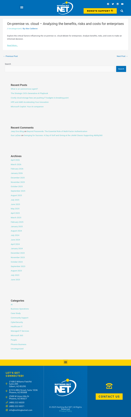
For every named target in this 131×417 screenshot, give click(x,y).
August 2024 (16, 231)
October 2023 (17, 262)
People (14, 340)
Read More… (12, 45)
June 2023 (15, 279)
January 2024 (17, 248)
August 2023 (16, 270)
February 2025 (17, 222)
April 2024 (15, 244)
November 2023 (18, 257)
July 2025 (15, 200)
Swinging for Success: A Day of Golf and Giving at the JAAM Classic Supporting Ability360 (63, 135)
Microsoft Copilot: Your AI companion (27, 106)
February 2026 (17, 169)
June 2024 (15, 240)
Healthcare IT (16, 326)
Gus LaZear (16, 135)
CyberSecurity (17, 322)
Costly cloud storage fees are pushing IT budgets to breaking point (40, 98)
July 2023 (15, 275)
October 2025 (17, 186)
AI (12, 304)
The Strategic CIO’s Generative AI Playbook (29, 93)
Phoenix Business (18, 344)
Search (8, 64)
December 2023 (18, 253)
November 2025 (18, 182)
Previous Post (10, 56)
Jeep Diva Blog (17, 131)
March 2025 (16, 217)
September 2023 (18, 266)
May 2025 (15, 208)
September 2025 (18, 191)
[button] (21, 7)
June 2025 (15, 204)
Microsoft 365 (17, 335)
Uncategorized (14, 28)
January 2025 (17, 226)
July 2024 (15, 235)
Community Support (19, 318)
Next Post (122, 56)
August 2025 (16, 195)
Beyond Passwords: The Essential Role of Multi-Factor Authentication (57, 131)
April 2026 (15, 160)
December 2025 (18, 177)
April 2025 (15, 213)
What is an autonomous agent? (24, 89)
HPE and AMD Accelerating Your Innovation (30, 102)
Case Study (16, 313)
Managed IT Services (20, 331)
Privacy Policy (65, 411)
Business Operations (20, 309)
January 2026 (17, 173)
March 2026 (16, 164)
